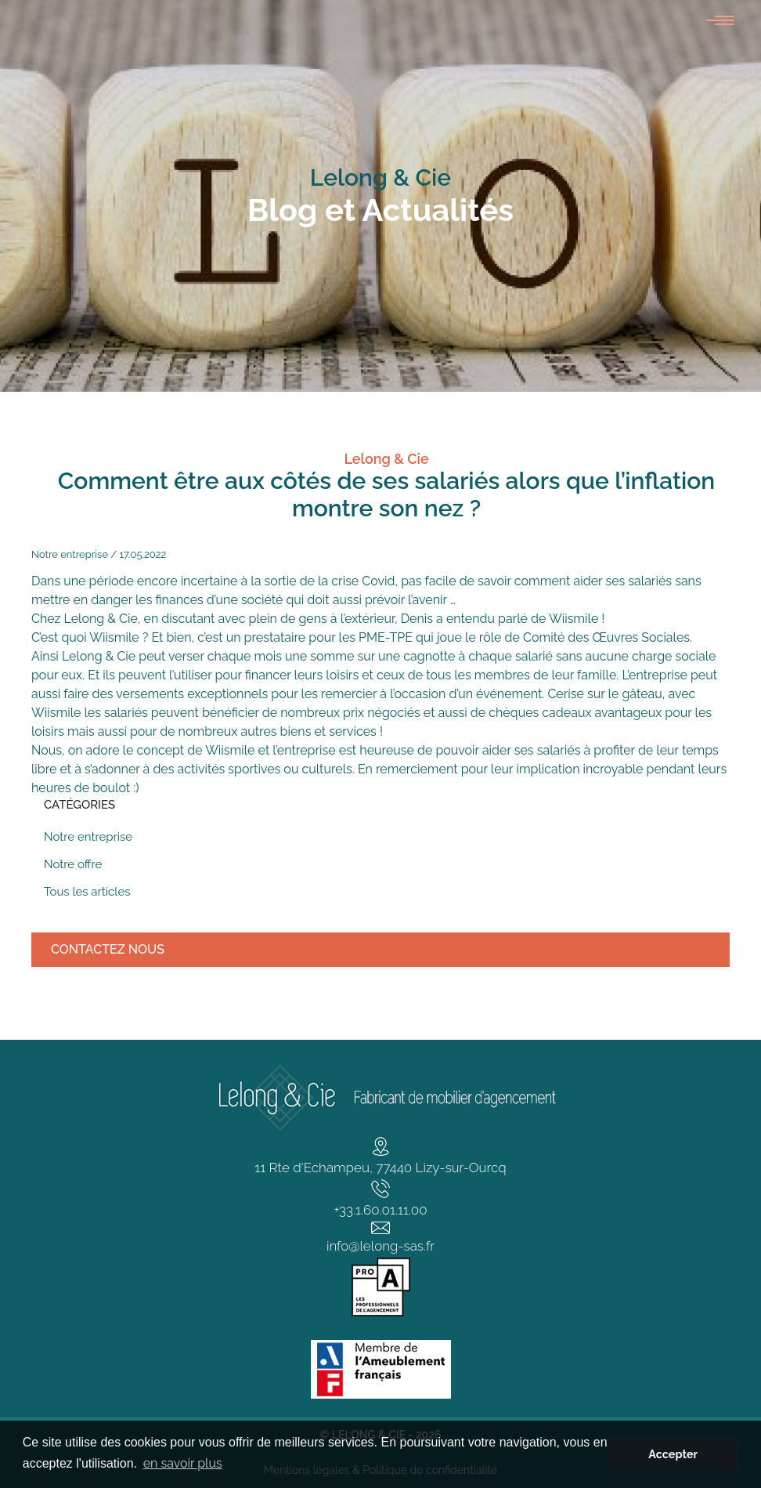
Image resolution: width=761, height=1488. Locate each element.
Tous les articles (87, 892)
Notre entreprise (69, 554)
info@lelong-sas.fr (380, 1246)
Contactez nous (107, 949)
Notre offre (73, 864)
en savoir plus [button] (182, 1463)
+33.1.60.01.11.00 (380, 1210)
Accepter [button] (673, 1454)
